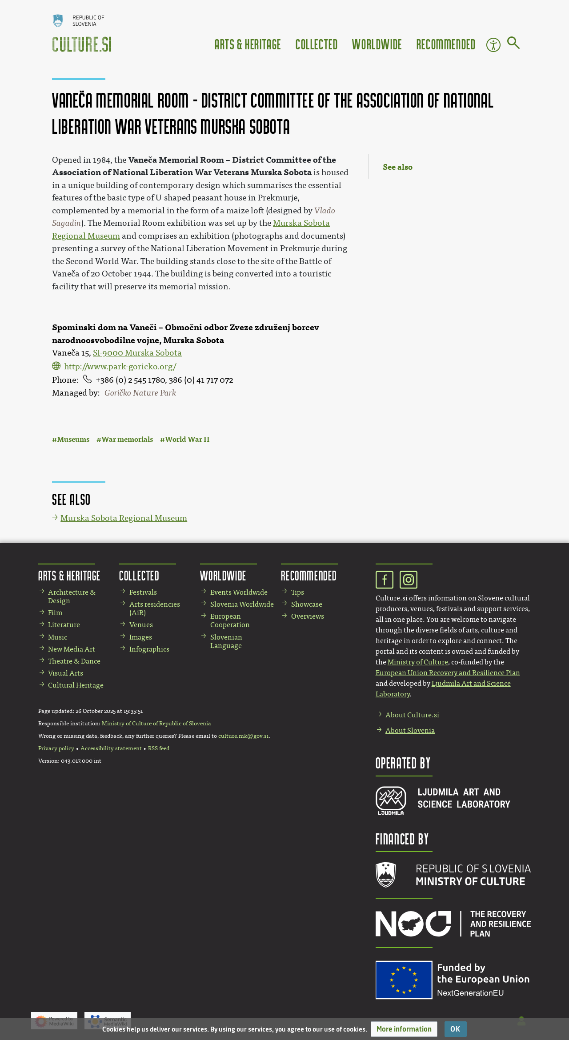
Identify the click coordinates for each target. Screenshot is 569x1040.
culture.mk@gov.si (243, 736)
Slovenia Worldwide (242, 604)
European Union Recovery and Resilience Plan (448, 672)
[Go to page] (514, 44)
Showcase (306, 604)
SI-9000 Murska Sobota (137, 353)
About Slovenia (410, 730)
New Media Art (71, 649)
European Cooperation (230, 620)
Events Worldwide (239, 592)
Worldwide (377, 44)
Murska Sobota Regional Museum (123, 518)
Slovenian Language (226, 641)
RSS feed (158, 748)
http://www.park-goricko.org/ (120, 367)
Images (140, 637)
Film (55, 612)
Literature (64, 624)
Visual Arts (65, 673)
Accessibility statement (111, 748)
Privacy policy (56, 748)
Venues (141, 624)
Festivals (143, 592)
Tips (297, 592)
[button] (404, 1029)
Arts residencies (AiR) (154, 608)
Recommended (446, 44)
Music (57, 637)
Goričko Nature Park (140, 393)
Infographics (149, 649)
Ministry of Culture (418, 662)
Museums (73, 439)
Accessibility (493, 45)
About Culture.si (412, 715)
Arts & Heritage (248, 44)
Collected (317, 44)
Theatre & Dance (74, 661)
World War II (187, 439)
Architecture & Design (72, 596)
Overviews (307, 616)
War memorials (127, 439)
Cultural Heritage (76, 685)
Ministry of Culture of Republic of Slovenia (156, 723)
